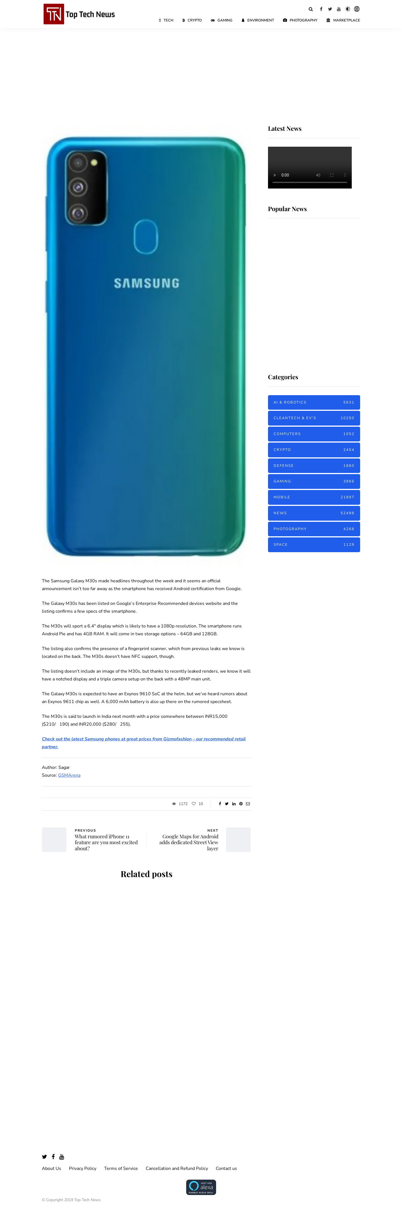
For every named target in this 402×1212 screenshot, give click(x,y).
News (314, 513)
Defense (314, 466)
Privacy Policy (82, 1168)
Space (314, 545)
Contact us (226, 1168)
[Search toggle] (310, 9)
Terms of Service (121, 1168)
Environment (257, 20)
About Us (51, 1168)
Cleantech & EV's (314, 418)
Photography (300, 20)
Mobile (314, 497)
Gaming (222, 20)
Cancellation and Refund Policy (177, 1168)
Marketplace (343, 20)
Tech (166, 20)
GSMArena (69, 775)
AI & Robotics (314, 402)
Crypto (192, 20)
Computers (314, 434)
